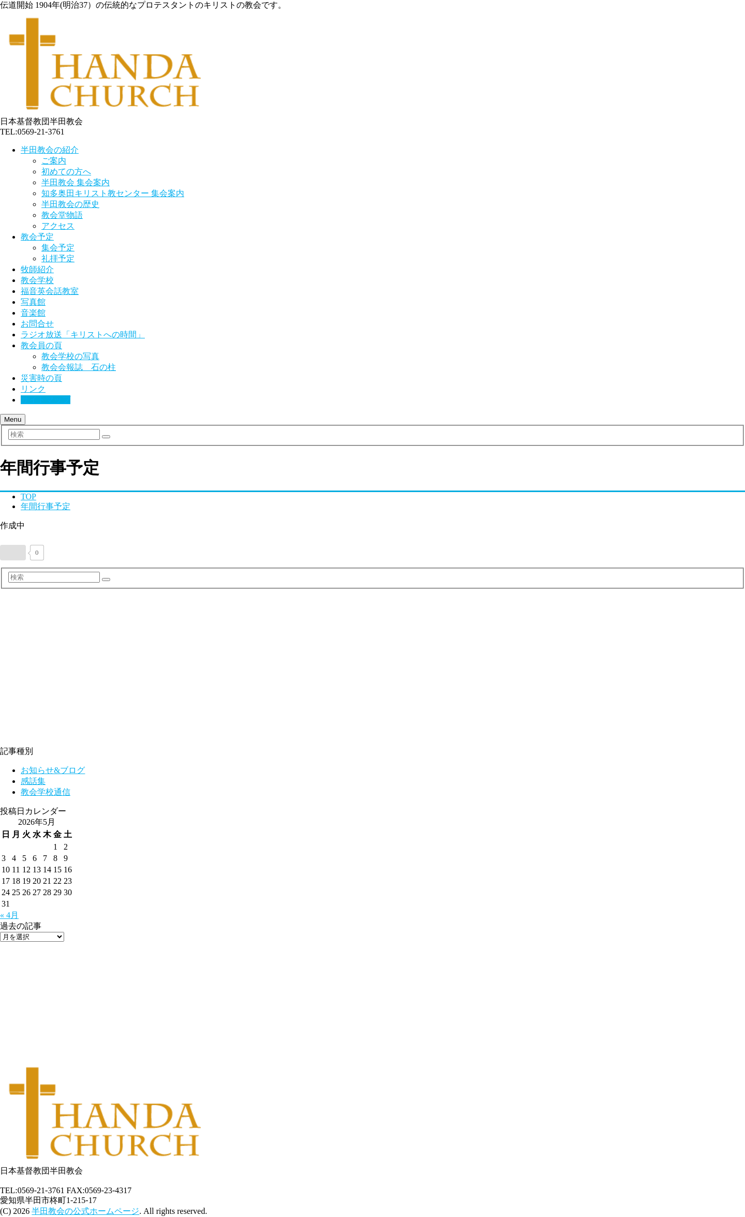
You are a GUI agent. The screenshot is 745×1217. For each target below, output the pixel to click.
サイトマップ (45, 399)
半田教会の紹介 (50, 149)
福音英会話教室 (50, 291)
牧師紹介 (37, 269)
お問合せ (37, 323)
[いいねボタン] (13, 552)
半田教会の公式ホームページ (85, 1211)
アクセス (57, 225)
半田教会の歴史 (70, 204)
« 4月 (9, 915)
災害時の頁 (41, 378)
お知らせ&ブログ (53, 770)
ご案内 (53, 160)
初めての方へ (66, 171)
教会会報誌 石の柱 (78, 367)
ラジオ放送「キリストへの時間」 (83, 334)
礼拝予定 (57, 258)
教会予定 (37, 236)
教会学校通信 (45, 792)
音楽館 (33, 312)
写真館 (33, 302)
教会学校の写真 (70, 356)
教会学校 (37, 280)
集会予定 (57, 247)
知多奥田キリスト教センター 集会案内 (112, 193)
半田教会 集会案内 (75, 182)
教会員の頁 (41, 345)
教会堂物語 (62, 215)
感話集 (33, 781)
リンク (33, 388)
